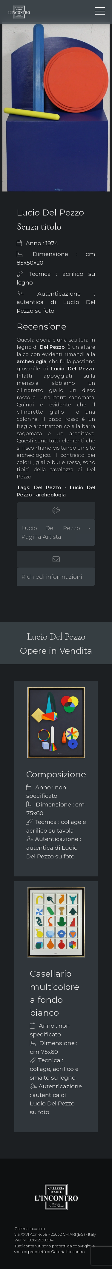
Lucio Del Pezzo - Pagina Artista (56, 532)
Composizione (56, 774)
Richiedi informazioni (52, 576)
